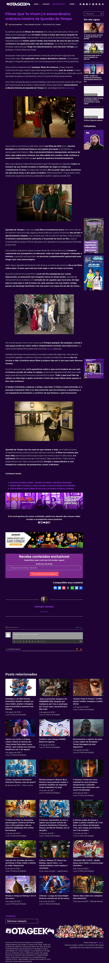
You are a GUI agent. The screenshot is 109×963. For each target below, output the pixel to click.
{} (41, 641)
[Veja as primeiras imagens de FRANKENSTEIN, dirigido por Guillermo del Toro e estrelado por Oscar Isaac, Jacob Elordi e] (54, 687)
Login (79, 627)
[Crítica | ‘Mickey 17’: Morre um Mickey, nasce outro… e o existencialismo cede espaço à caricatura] (54, 849)
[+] (44, 641)
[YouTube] (87, 4)
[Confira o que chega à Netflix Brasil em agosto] (54, 727)
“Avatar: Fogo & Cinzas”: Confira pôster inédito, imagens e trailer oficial (88, 701)
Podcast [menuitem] (46, 4)
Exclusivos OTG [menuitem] (60, 4)
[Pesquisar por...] (91, 14)
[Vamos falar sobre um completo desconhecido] (88, 884)
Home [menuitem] (37, 4)
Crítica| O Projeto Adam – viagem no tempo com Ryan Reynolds (41, 482)
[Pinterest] (103, 4)
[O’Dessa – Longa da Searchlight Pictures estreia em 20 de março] (54, 884)
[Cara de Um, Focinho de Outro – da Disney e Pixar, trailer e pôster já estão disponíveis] (20, 849)
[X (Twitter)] (83, 4)
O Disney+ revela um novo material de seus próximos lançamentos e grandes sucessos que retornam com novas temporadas (86, 785)
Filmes (58, 24)
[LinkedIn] (96, 4)
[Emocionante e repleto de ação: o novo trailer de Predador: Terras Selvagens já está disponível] (88, 727)
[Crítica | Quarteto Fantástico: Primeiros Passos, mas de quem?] (20, 768)
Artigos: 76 (44, 611)
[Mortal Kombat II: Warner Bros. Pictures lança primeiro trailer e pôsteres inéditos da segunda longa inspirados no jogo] (54, 768)
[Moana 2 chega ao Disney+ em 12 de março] (20, 884)
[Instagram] (93, 4)
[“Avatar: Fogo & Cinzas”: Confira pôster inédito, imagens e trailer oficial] (88, 687)
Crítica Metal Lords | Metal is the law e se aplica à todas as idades (42, 488)
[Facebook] (80, 4)
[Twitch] (90, 4)
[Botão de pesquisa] (101, 14)
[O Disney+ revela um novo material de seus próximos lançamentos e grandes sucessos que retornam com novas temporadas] (88, 768)
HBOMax (69, 88)
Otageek (100, 943)
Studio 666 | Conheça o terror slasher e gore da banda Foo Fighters (42, 485)
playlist (50, 349)
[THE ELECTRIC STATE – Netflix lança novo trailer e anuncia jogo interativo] (88, 849)
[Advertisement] (93, 184)
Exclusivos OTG (49, 24)
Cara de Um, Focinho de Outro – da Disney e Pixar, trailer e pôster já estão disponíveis (20, 863)
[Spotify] (99, 4)
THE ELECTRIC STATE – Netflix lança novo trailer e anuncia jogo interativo (88, 863)
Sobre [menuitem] (73, 4)
